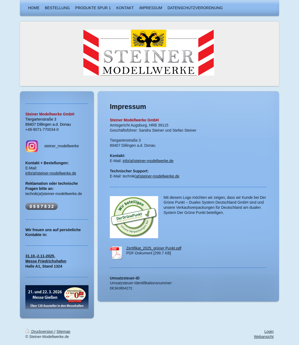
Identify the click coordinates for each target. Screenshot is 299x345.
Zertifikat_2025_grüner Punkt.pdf (153, 248)
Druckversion (39, 331)
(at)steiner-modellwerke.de (157, 176)
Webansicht (264, 336)
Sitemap (63, 331)
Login (269, 331)
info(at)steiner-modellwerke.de (148, 161)
